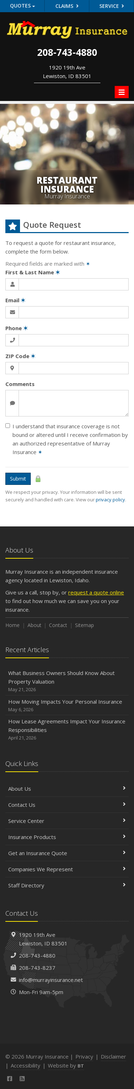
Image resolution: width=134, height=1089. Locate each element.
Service (111, 6)
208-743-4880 (37, 955)
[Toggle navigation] (122, 92)
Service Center (67, 820)
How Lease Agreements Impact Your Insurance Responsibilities (67, 730)
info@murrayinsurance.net (51, 979)
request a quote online (96, 592)
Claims (67, 6)
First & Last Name (32, 272)
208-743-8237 (37, 967)
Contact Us (67, 804)
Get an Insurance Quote (67, 853)
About (34, 625)
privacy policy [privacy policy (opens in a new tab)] (110, 499)
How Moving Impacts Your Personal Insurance (67, 705)
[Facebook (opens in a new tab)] (10, 1079)
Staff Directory (67, 885)
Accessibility (25, 1065)
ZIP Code (20, 356)
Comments (20, 383)
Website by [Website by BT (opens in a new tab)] (66, 1065)
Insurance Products (67, 836)
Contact (58, 625)
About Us (67, 788)
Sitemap (84, 625)
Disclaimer (113, 1056)
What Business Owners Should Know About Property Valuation (67, 681)
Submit (18, 478)
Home (12, 625)
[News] (22, 1079)
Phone (16, 328)
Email (15, 300)
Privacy (84, 1056)
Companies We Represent (67, 869)
